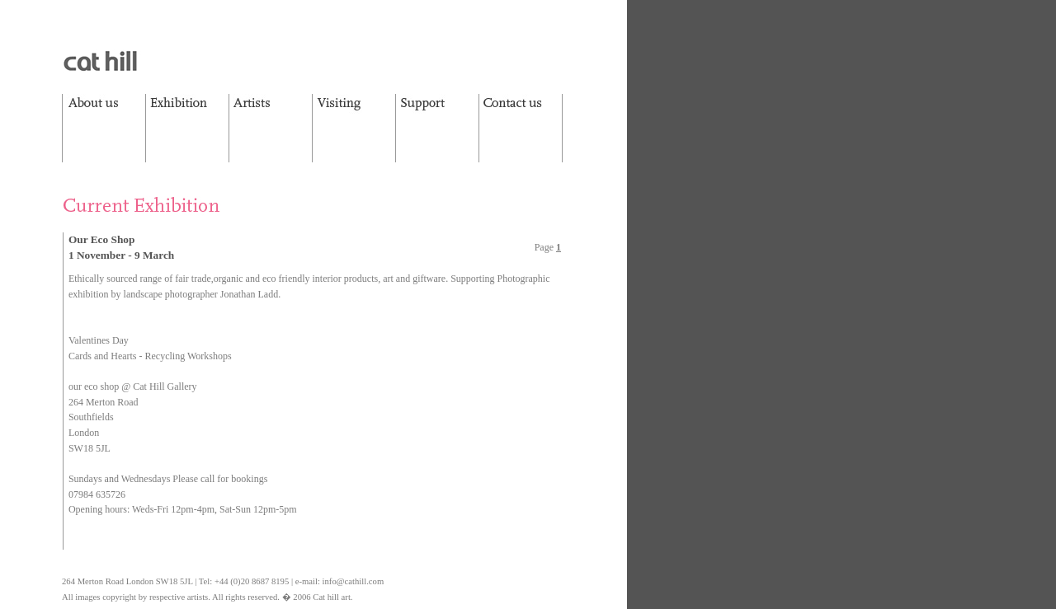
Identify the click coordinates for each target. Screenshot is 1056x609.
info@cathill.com (353, 581)
